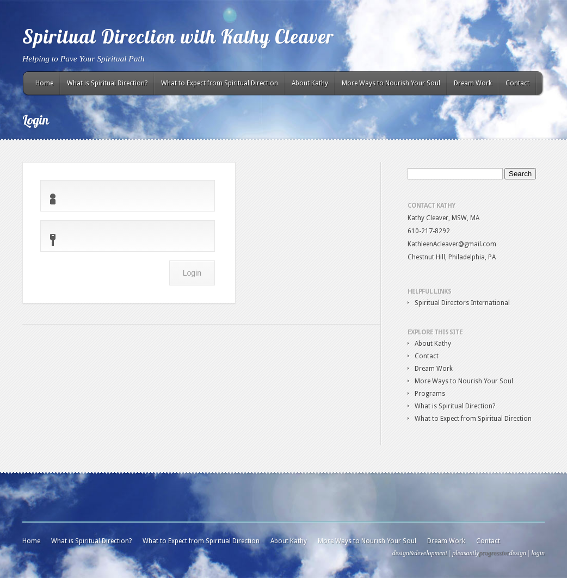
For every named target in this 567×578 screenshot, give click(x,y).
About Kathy (310, 83)
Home (44, 83)
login (538, 553)
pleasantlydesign (489, 553)
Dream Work (473, 83)
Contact (517, 83)
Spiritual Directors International (462, 303)
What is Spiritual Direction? (107, 83)
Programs (430, 393)
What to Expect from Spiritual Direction (219, 83)
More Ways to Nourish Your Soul (391, 83)
